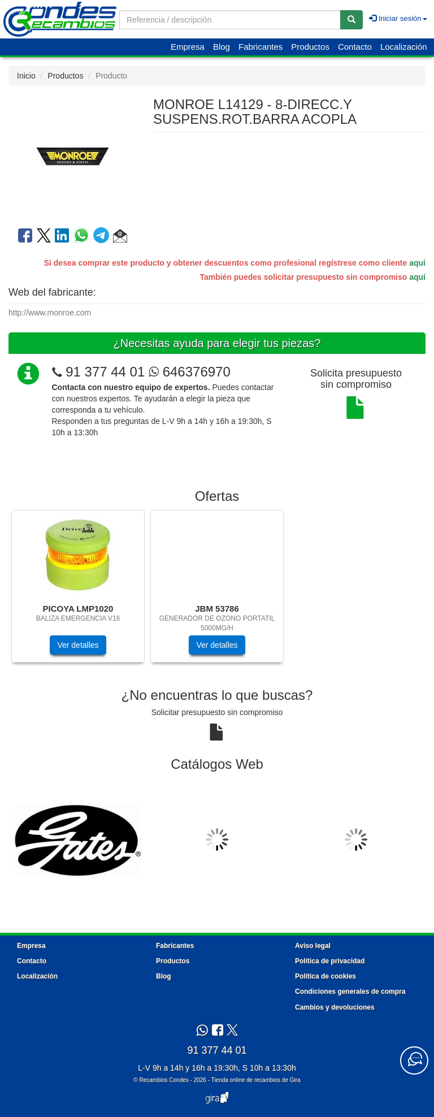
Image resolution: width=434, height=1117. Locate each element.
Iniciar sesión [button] (398, 18)
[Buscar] (351, 19)
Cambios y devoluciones (335, 1007)
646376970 (190, 371)
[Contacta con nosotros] (414, 1060)
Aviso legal (313, 946)
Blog (221, 46)
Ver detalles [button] (77, 645)
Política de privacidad (329, 961)
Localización (403, 46)
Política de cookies (325, 976)
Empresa (188, 46)
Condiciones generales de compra (350, 991)
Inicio (26, 75)
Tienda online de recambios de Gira (256, 1080)
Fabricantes (260, 46)
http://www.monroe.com (49, 312)
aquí (417, 262)
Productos (310, 46)
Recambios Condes (163, 1080)
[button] (120, 237)
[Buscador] (230, 19)
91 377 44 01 (105, 371)
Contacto (355, 46)
